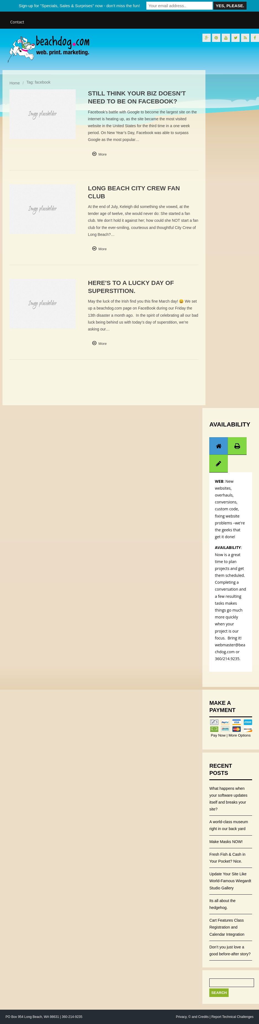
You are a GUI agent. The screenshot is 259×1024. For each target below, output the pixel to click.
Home (14, 83)
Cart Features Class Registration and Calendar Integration (226, 927)
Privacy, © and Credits (192, 1017)
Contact (17, 22)
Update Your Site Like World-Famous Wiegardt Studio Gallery (230, 881)
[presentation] (218, 446)
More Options (239, 735)
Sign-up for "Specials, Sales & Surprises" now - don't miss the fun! (79, 5)
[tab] (218, 446)
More (103, 154)
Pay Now (218, 735)
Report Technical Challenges (232, 1017)
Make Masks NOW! (226, 841)
